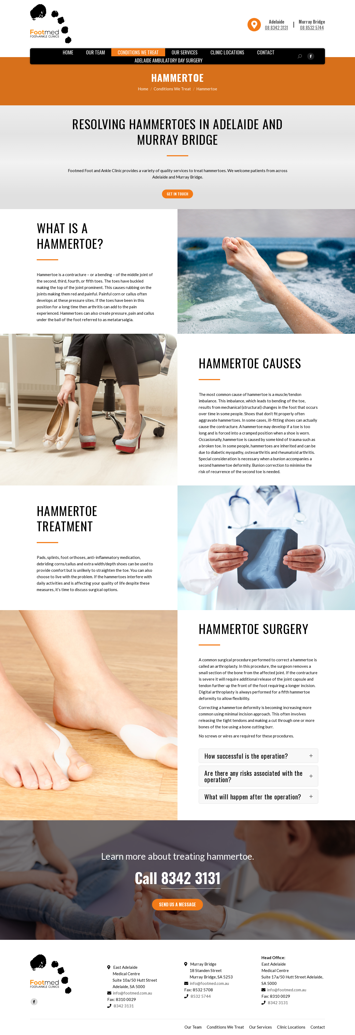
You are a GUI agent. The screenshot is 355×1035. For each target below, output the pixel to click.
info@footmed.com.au (132, 993)
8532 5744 (201, 996)
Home (143, 88)
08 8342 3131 (276, 27)
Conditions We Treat (172, 88)
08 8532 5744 (312, 27)
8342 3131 (191, 877)
